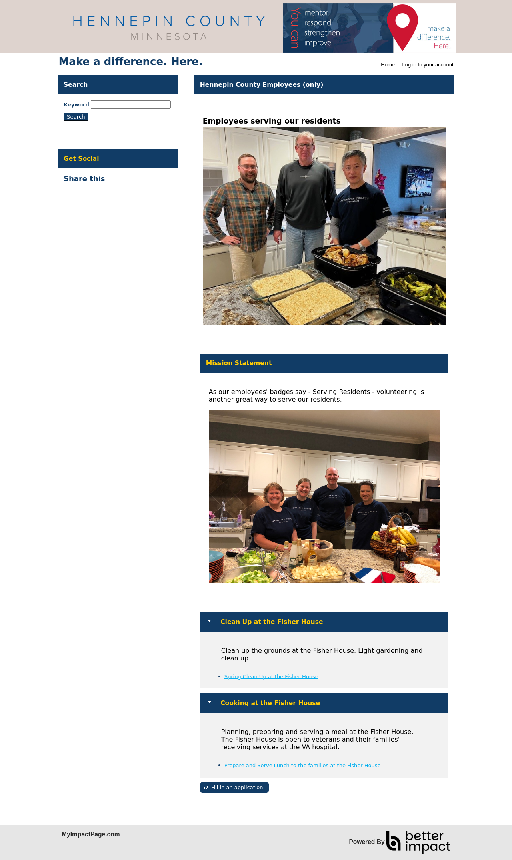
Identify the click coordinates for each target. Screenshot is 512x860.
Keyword (76, 105)
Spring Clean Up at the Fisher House (271, 676)
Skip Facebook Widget (133, 182)
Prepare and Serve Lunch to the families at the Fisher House (302, 765)
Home (388, 65)
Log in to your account (428, 65)
